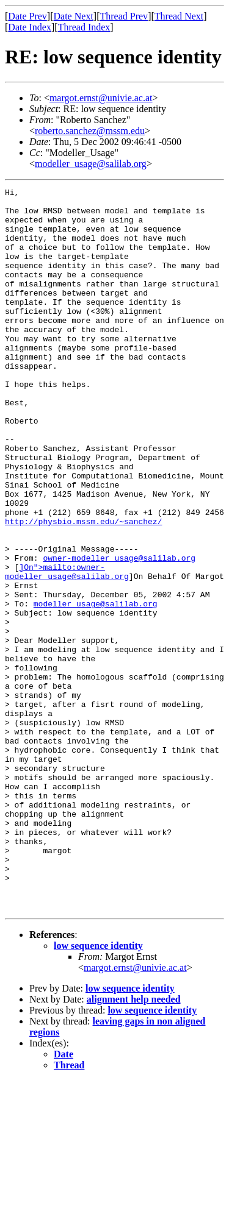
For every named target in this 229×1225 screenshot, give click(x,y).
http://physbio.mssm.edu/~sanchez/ (83, 588)
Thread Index (84, 27)
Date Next (73, 16)
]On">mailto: (47, 643)
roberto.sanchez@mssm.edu (90, 131)
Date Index (29, 27)
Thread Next (178, 16)
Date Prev (27, 16)
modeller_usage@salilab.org (91, 163)
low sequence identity (98, 1090)
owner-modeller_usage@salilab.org (119, 632)
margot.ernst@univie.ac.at (101, 98)
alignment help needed (134, 1143)
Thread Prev (124, 16)
